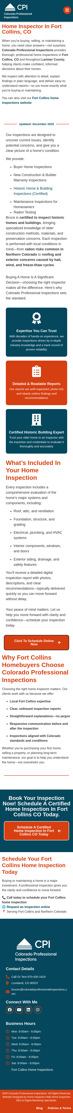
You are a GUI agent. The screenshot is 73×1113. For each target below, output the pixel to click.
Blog (39, 1108)
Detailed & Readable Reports (36, 384)
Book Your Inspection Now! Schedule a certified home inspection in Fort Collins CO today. (36, 806)
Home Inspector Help (39, 1096)
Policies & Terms (59, 1108)
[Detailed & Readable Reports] (36, 371)
